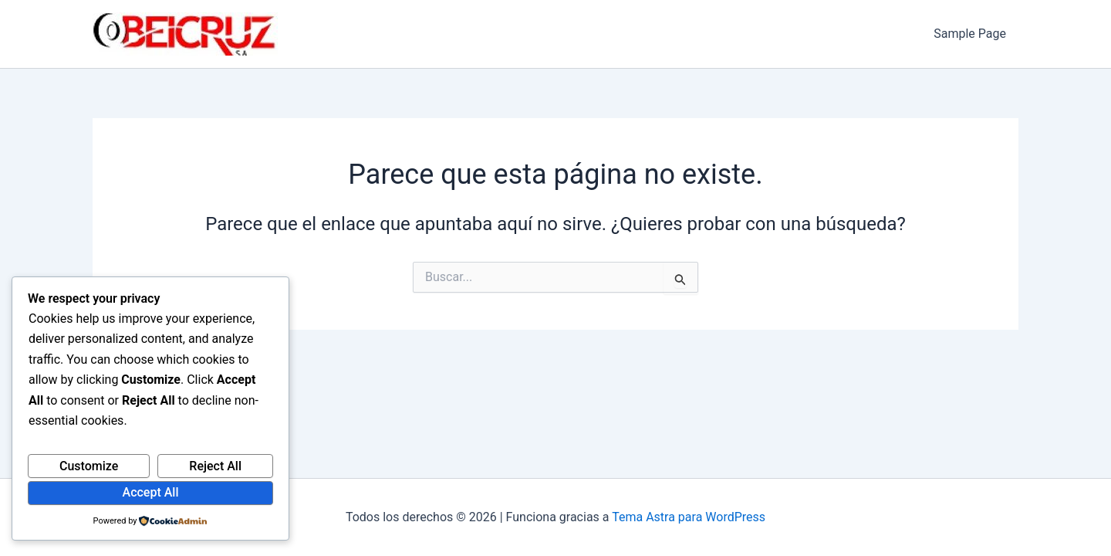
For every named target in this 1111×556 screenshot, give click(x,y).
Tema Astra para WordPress (688, 517)
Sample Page (970, 33)
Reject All (215, 466)
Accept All (151, 492)
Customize (88, 466)
